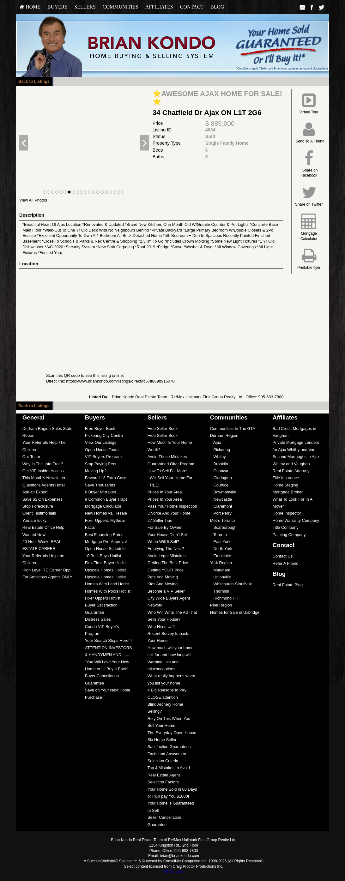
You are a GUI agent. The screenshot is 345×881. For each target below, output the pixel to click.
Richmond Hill (224, 598)
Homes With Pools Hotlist (107, 591)
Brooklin (219, 464)
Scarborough (223, 527)
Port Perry (221, 513)
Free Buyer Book (100, 428)
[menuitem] (30, 7)
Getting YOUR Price (166, 570)
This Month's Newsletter (43, 477)
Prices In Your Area (165, 492)
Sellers (85, 6)
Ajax (215, 442)
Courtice (219, 485)
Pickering (220, 449)
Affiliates (159, 6)
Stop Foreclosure (37, 506)
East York (220, 541)
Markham (220, 570)
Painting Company (289, 534)
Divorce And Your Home (169, 513)
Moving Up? (95, 470)
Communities (120, 6)
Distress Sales (98, 619)
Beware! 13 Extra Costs (106, 477)
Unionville (220, 577)
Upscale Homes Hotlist (105, 570)
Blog (217, 6)
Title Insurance (286, 477)
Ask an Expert (35, 492)
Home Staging (285, 485)
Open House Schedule (105, 548)
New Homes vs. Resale (106, 513)
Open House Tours (101, 449)
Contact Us (283, 556)
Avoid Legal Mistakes (167, 555)
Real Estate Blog (288, 584)
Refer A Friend (286, 563)
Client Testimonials (39, 513)
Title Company (286, 527)
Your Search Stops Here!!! (108, 640)
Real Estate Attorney (291, 470)
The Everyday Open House (172, 732)
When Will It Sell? (163, 541)
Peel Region (221, 605)
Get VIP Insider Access (43, 470)
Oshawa (219, 470)
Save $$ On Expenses (42, 499)
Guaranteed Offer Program (172, 464)
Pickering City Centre (104, 435)
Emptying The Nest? (166, 548)
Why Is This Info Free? (42, 464)
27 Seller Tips (160, 520)
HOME (30, 6)
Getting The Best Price (168, 562)
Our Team (31, 456)
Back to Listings (34, 81)
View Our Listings (100, 442)
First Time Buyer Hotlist (106, 562)
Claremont (221, 506)
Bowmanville (223, 492)
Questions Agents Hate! (43, 485)
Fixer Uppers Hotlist (102, 598)
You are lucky (34, 520)
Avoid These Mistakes (167, 456)
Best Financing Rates (104, 534)
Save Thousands (100, 485)
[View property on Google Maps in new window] (150, 316)
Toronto (218, 534)
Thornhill (219, 591)
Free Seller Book (163, 428)
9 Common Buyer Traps (106, 499)
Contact (191, 6)
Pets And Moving (163, 577)
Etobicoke (220, 555)
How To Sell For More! (167, 470)
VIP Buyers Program (103, 456)
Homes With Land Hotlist (107, 584)
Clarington (221, 477)
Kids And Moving (163, 584)
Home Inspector (287, 513)
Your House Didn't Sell (168, 534)
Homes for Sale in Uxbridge (234, 612)
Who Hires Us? (161, 626)
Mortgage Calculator (103, 506)
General (33, 417)
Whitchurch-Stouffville (231, 584)
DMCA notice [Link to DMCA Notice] (174, 872)
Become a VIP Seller (166, 591)
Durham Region (224, 435)
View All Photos (33, 200)
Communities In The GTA (232, 428)
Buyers (57, 6)
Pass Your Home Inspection (172, 506)
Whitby (218, 456)
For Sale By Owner (165, 527)
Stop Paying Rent (101, 464)
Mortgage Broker (288, 492)
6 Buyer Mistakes (100, 492)
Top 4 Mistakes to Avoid (169, 767)
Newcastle (221, 499)
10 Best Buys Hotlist (103, 555)
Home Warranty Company (296, 520)
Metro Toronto (222, 520)
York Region (221, 562)
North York (221, 548)
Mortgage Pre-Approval (106, 541)
